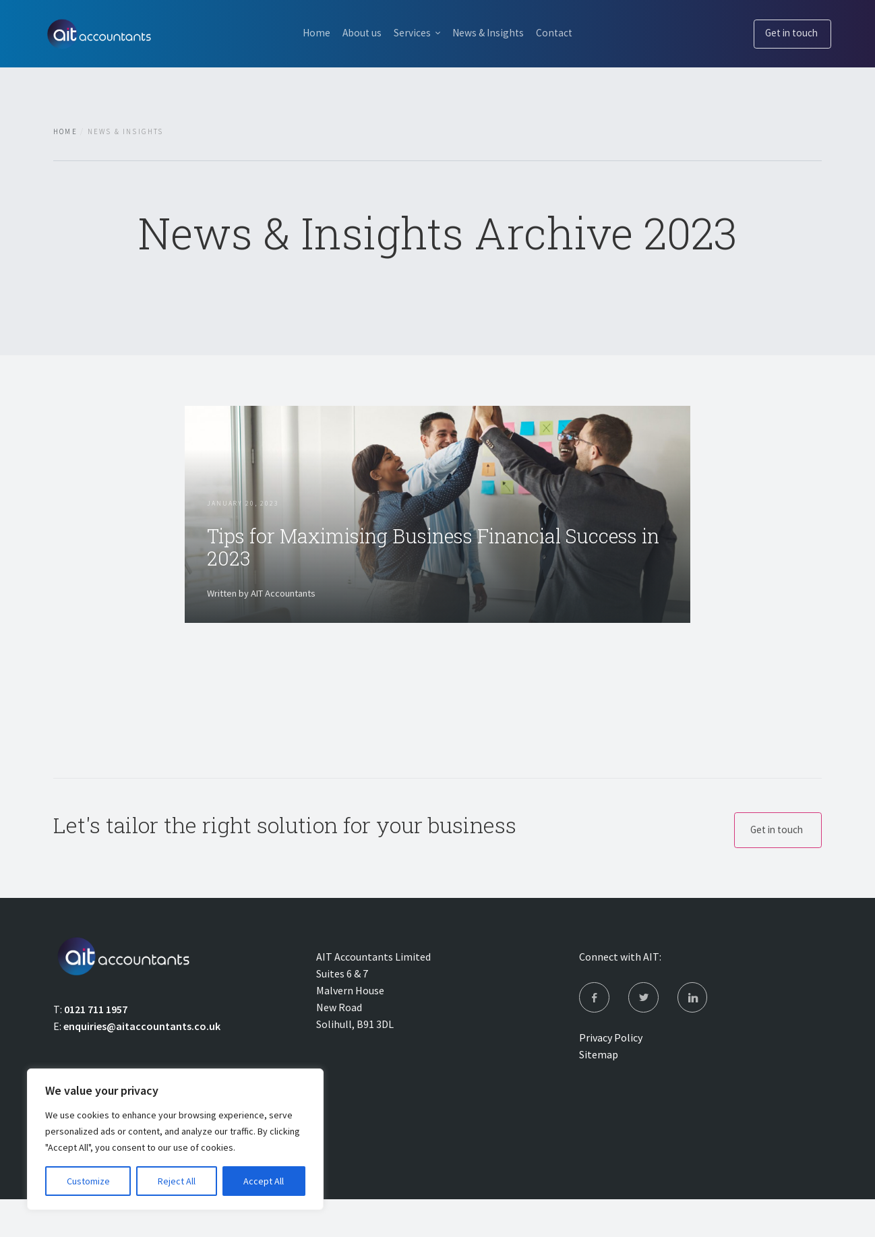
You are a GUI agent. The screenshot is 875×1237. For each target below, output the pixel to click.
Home (305, 32)
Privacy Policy (610, 1075)
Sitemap (598, 1092)
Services (411, 32)
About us (356, 32)
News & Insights (493, 32)
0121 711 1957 (95, 1043)
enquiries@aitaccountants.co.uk (141, 1060)
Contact (565, 32)
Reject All (176, 1181)
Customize (88, 1181)
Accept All (263, 1181)
